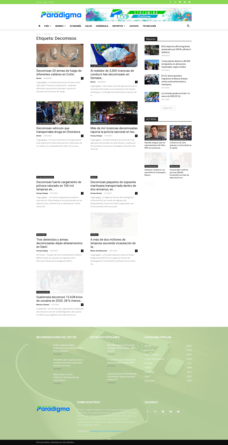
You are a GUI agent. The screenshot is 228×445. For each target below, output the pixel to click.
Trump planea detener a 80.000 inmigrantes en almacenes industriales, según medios (175, 64)
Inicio (38, 34)
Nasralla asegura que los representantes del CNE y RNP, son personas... (155, 145)
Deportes (118, 26)
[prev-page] (146, 184)
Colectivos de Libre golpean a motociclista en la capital (181, 145)
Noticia (94, 177)
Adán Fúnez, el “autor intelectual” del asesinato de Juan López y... (66, 377)
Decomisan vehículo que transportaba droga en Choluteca (58, 130)
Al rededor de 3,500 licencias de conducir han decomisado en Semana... (112, 74)
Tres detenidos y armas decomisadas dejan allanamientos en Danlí (59, 243)
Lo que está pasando (99, 66)
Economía (75, 26)
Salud (88, 26)
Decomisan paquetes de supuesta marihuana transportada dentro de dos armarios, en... (113, 185)
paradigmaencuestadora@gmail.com (107, 431)
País (47, 26)
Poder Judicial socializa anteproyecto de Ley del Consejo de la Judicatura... (68, 348)
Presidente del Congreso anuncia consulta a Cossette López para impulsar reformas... (68, 363)
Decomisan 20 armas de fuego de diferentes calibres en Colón (59, 72)
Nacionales (41, 66)
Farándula (102, 26)
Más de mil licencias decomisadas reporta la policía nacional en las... (114, 130)
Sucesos (134, 26)
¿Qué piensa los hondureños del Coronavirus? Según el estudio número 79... (121, 377)
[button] (188, 26)
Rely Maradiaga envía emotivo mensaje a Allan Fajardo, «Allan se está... (121, 348)
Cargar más (168, 108)
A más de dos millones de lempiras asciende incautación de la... (113, 243)
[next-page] (151, 184)
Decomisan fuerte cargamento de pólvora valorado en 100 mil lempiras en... (58, 185)
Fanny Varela (96, 193)
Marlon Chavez (42, 304)
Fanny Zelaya (96, 136)
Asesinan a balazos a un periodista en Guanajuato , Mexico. (155, 172)
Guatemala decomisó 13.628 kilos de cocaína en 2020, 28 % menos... (59, 298)
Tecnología (149, 26)
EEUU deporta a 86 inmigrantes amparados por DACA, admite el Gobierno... (176, 49)
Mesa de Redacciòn (98, 251)
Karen (38, 78)
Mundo (60, 26)
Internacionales (43, 292)
